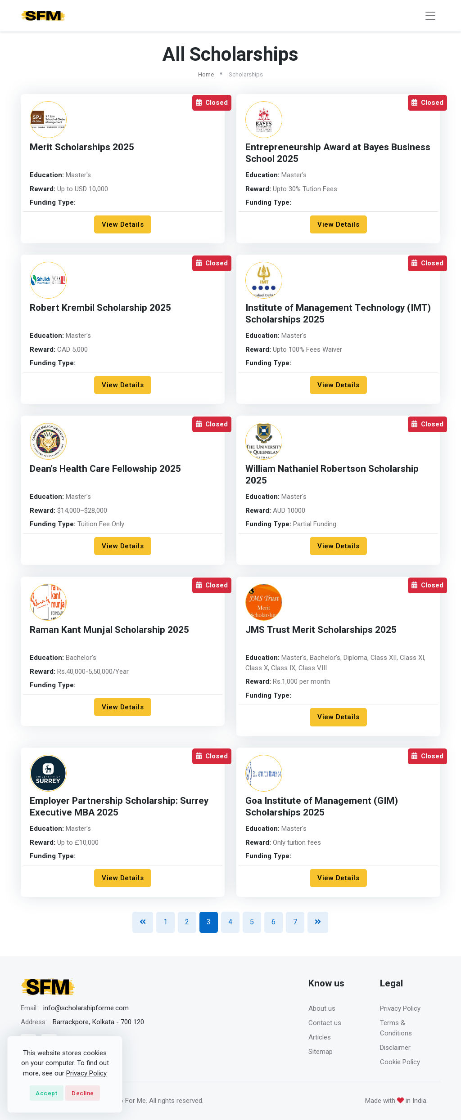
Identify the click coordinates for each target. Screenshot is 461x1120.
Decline (83, 1093)
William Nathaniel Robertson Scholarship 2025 (332, 475)
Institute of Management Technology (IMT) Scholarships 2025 (338, 314)
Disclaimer (395, 1048)
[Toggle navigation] (430, 16)
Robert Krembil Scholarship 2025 (100, 308)
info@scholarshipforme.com (86, 1008)
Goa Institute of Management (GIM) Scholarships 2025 (321, 807)
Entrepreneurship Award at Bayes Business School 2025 (337, 153)
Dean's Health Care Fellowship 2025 (105, 469)
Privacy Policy (400, 1008)
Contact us (324, 1023)
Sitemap (320, 1052)
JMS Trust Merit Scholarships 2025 (321, 630)
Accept (46, 1093)
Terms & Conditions (396, 1028)
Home (206, 74)
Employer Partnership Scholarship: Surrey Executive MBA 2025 (119, 807)
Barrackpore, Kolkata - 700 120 (98, 1022)
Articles (319, 1037)
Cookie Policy (400, 1062)
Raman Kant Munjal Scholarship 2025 (109, 630)
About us (321, 1008)
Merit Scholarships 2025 (82, 147)
